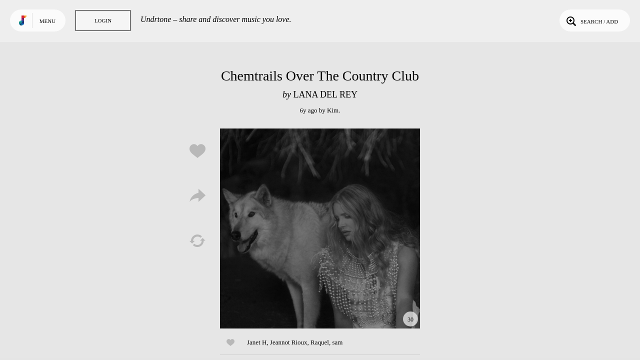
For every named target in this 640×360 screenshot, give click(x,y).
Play (320, 228)
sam (337, 342)
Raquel (319, 342)
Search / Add (591, 20)
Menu (48, 21)
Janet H (256, 342)
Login (103, 21)
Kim (332, 110)
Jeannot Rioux (289, 342)
